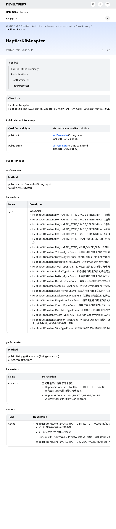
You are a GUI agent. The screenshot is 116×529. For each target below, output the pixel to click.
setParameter (21, 80)
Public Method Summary (25, 69)
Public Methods (20, 74)
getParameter (21, 85)
